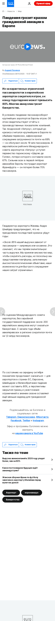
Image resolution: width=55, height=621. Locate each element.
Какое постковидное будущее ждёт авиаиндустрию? (20, 469)
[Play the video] (27, 46)
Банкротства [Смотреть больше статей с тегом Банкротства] (12, 499)
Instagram (38, 420)
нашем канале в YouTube (29, 433)
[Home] (3, 11)
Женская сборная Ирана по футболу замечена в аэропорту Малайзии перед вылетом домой (21, 480)
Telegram (11, 416)
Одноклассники (26, 416)
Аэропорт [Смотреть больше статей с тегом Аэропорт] (11, 492)
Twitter (26, 420)
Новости (11, 11)
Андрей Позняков (12, 70)
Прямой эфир (43, 3)
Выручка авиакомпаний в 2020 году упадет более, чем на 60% (23, 459)
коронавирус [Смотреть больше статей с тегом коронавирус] (31, 492)
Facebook (16, 420)
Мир (20, 11)
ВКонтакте (42, 416)
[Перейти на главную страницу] (10, 3)
